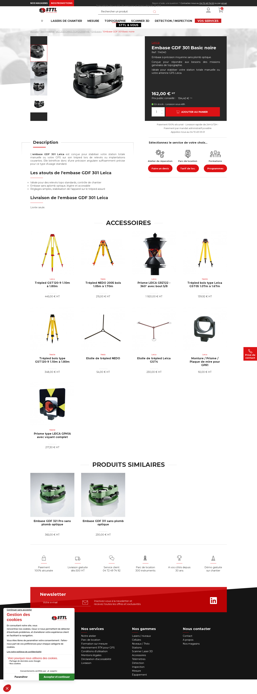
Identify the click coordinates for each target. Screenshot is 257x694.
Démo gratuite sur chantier (213, 584)
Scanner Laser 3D (142, 666)
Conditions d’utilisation (94, 666)
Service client (111, 582)
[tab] (45, 159)
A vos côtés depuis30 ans (179, 584)
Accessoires (139, 669)
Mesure (136, 685)
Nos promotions (61, 3)
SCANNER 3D (140, 31)
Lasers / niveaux (141, 650)
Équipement (140, 689)
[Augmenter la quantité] (162, 124)
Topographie (117, 31)
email (224, 3)
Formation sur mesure (94, 658)
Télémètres (138, 673)
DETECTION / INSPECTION (171, 31)
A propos (188, 654)
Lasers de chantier (72, 31)
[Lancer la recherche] (154, 17)
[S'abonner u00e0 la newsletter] (85, 617)
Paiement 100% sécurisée (44, 584)
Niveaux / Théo (141, 658)
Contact (187, 650)
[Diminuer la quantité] (162, 128)
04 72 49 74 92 (206, 3)
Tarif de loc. (187, 183)
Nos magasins (39, 3)
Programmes (215, 183)
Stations (137, 662)
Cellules (136, 654)
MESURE (97, 31)
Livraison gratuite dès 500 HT (78, 584)
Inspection (138, 681)
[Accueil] (48, 29)
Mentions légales (91, 669)
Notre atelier (88, 650)
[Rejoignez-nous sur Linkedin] (213, 615)
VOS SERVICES (203, 31)
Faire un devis (160, 183)
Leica (156, 57)
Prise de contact (250, 354)
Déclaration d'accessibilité (96, 673)
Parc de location (90, 654)
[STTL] (48, 16)
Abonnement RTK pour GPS (98, 662)
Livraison (86, 677)
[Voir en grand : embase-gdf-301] (38, 67)
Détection (138, 677)
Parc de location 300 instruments (145, 584)
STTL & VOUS (128, 38)
